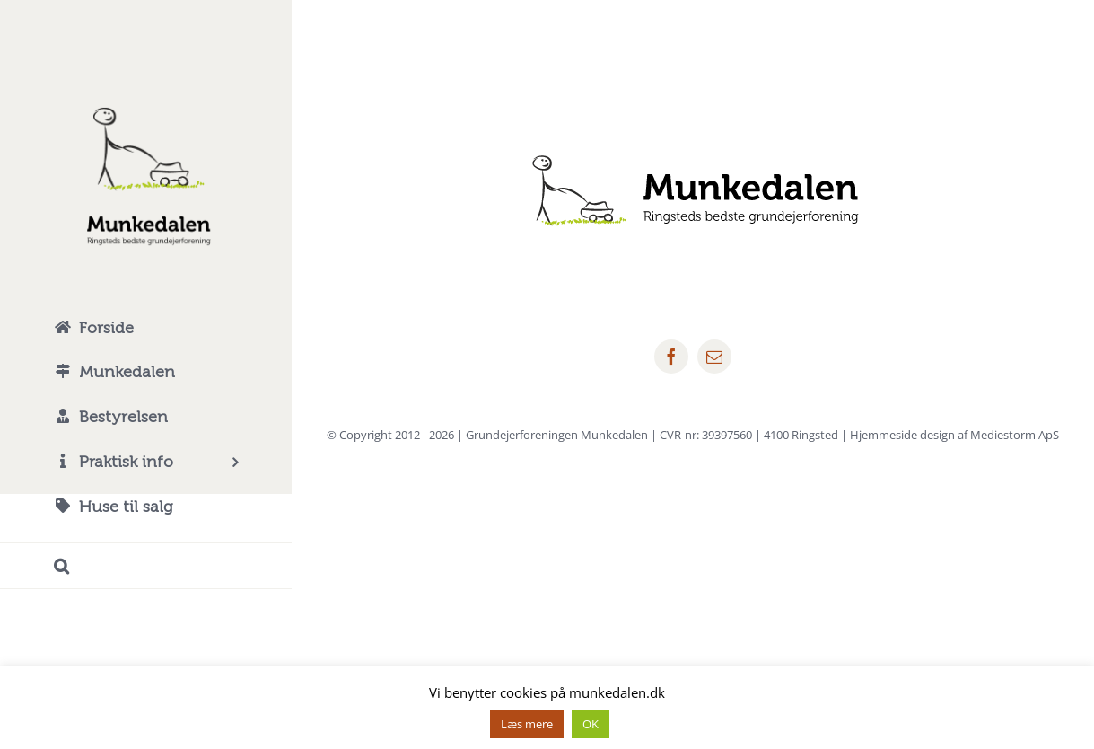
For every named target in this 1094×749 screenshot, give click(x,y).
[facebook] (671, 356)
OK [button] (590, 724)
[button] (146, 566)
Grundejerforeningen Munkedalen (557, 435)
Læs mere (527, 724)
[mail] (714, 356)
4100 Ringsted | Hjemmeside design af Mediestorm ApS (911, 435)
